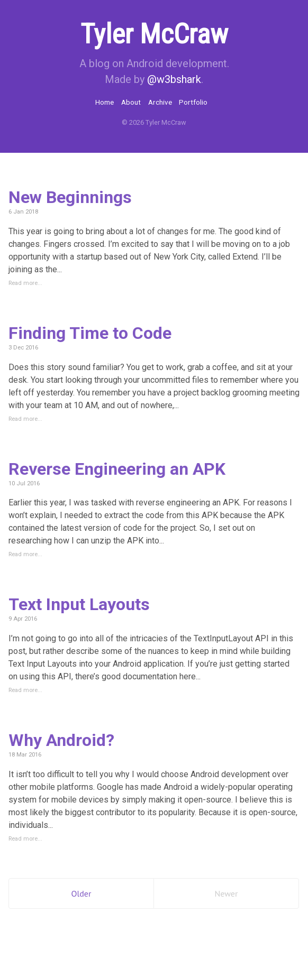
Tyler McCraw (154, 34)
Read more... (25, 283)
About (131, 102)
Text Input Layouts (79, 604)
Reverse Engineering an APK (116, 469)
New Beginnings (70, 197)
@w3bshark (174, 79)
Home (104, 102)
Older (81, 893)
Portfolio (193, 102)
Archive (160, 102)
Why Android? (61, 740)
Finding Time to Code (89, 333)
